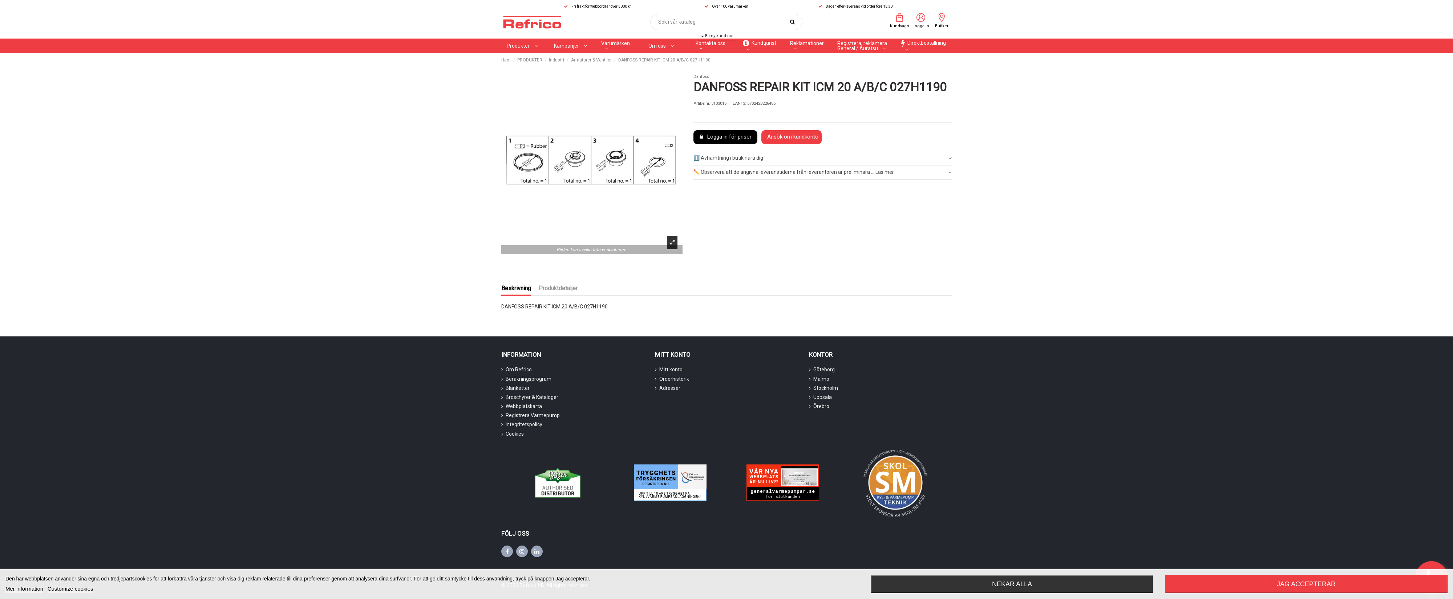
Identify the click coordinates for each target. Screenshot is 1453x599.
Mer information (24, 589)
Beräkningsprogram (528, 379)
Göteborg (824, 369)
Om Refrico (519, 369)
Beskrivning (516, 288)
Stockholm (825, 388)
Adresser (669, 388)
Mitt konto (671, 369)
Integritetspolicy (524, 424)
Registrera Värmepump (533, 415)
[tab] (822, 159)
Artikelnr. (701, 103)
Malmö (821, 379)
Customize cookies (70, 589)
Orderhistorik (674, 379)
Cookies (515, 434)
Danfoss (701, 76)
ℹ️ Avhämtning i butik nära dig (822, 158)
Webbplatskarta (524, 406)
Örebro (821, 406)
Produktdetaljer (558, 288)
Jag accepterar (1306, 584)
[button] (570, 46)
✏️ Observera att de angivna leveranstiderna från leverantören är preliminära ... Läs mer (822, 172)
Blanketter (518, 388)
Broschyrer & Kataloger (532, 397)
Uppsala (822, 397)
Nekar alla (1012, 584)
